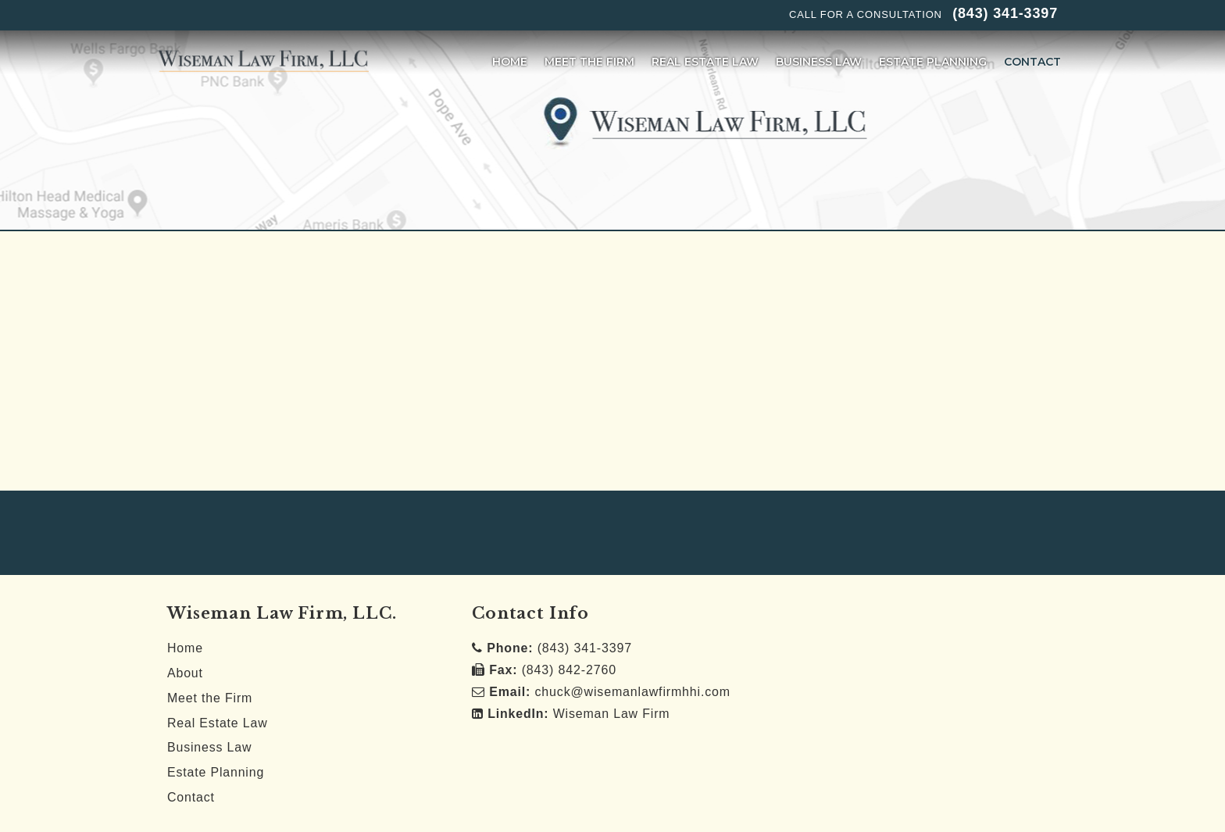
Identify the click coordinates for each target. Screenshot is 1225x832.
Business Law (209, 748)
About (185, 673)
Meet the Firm (210, 698)
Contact (191, 797)
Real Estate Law (217, 723)
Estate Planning (216, 773)
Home (185, 648)
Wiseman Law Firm (579, 713)
